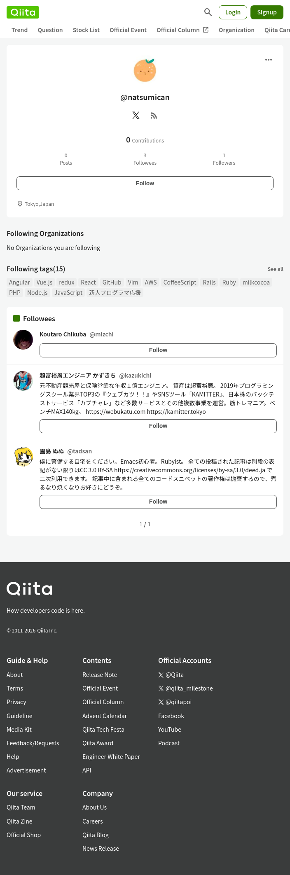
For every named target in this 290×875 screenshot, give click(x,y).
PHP (15, 292)
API (86, 770)
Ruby (229, 282)
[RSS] (154, 115)
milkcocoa (256, 282)
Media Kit (19, 729)
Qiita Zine (20, 821)
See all (275, 268)
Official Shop (24, 835)
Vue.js (44, 282)
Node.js (37, 292)
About (15, 674)
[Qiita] (23, 12)
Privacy (16, 702)
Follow (145, 183)
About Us (94, 807)
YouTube (169, 729)
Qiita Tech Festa (103, 729)
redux (66, 282)
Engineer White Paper (111, 756)
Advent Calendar (104, 716)
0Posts (66, 159)
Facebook (171, 716)
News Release (100, 848)
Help (13, 756)
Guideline (20, 716)
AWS (151, 282)
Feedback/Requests (33, 743)
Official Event (128, 30)
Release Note (99, 674)
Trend (20, 30)
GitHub (112, 282)
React (88, 282)
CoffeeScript (180, 282)
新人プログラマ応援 (115, 292)
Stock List (86, 30)
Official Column (183, 30)
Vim (133, 282)
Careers (92, 821)
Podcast (169, 743)
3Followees (145, 159)
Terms (15, 688)
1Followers (224, 159)
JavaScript (68, 292)
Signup (267, 12)
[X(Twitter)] (136, 115)
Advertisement (26, 770)
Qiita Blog (95, 835)
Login (233, 12)
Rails (209, 282)
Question (50, 30)
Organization (237, 30)
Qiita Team (21, 807)
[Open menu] (268, 59)
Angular (19, 282)
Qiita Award (97, 743)
